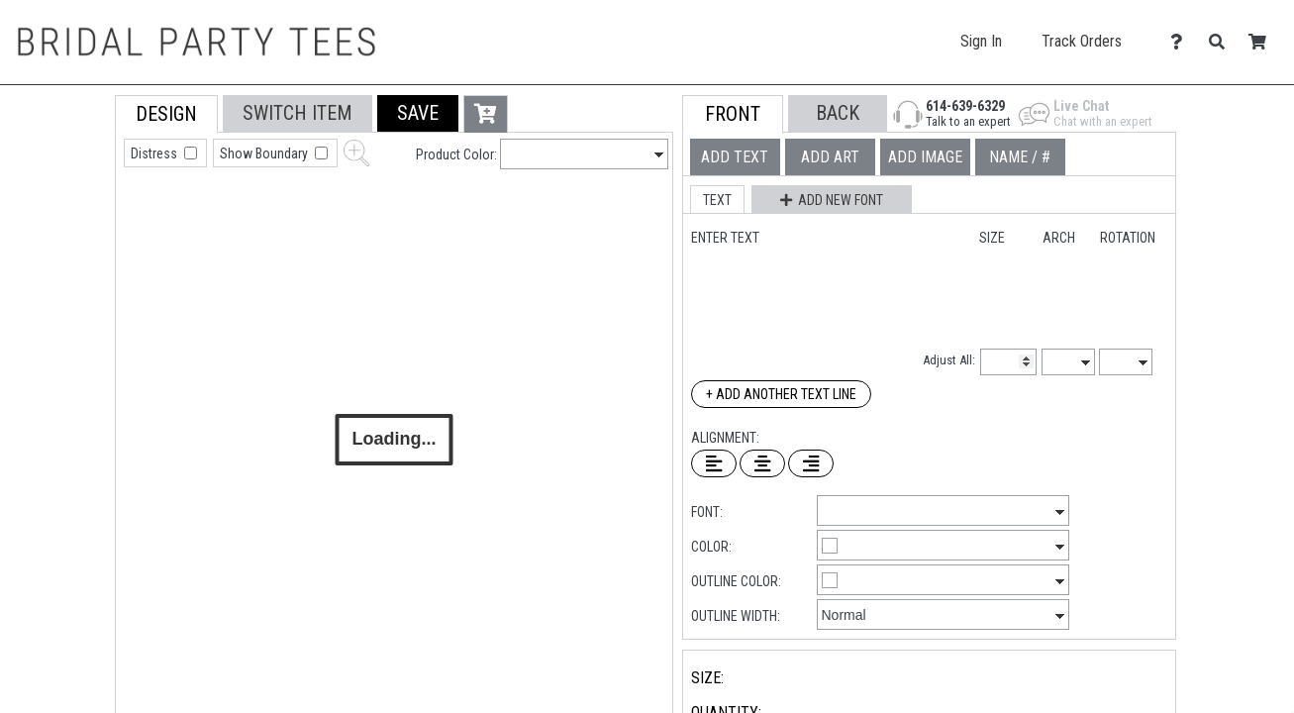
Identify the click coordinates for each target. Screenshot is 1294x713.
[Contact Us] (1181, 42)
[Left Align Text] (714, 463)
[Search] (1222, 42)
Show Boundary (265, 153)
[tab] (71, 221)
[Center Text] (762, 463)
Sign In (981, 41)
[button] (417, 113)
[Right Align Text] (811, 463)
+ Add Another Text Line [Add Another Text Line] (781, 394)
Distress (155, 153)
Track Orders (1082, 41)
